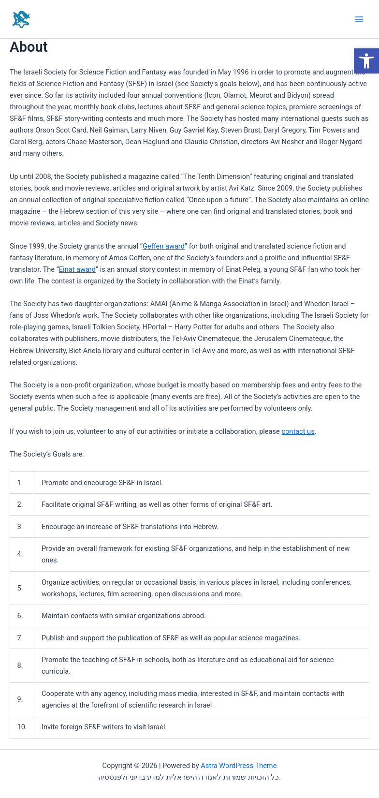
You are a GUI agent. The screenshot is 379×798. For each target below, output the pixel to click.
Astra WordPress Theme (239, 765)
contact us (297, 431)
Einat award (77, 269)
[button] (366, 61)
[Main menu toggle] (359, 19)
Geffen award (164, 246)
